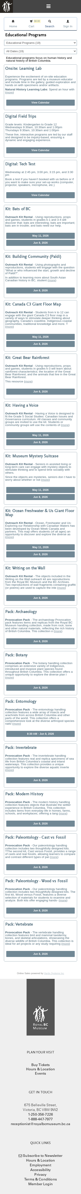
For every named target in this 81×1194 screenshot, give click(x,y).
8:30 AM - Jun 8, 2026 (40, 733)
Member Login (40, 1184)
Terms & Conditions (40, 1179)
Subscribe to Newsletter (42, 1155)
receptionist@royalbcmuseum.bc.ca (40, 1124)
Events (40, 1073)
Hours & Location (40, 1069)
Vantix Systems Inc (54, 973)
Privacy (40, 1174)
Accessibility (40, 1170)
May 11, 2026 (40, 235)
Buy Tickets (40, 1065)
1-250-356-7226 (40, 1114)
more (9, 92)
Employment (40, 1165)
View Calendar (41, 102)
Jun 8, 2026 (40, 242)
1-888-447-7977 (40, 1119)
